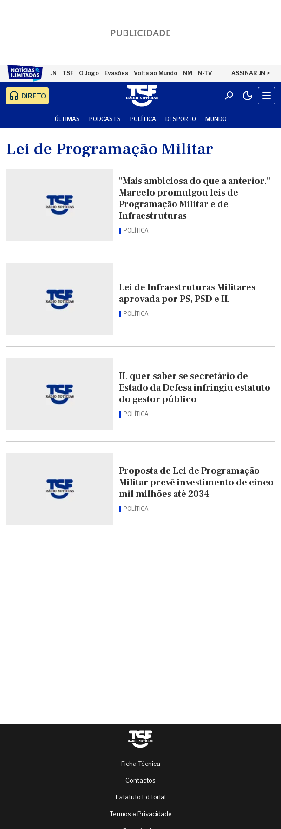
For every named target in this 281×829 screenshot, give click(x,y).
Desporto (180, 119)
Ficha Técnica (140, 763)
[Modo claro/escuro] (247, 95)
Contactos (140, 780)
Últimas (67, 119)
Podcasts (105, 119)
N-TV (205, 73)
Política (143, 119)
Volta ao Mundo (155, 73)
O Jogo (89, 73)
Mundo (216, 119)
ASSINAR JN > (250, 73)
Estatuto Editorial (141, 797)
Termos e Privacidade (141, 813)
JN (53, 73)
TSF (67, 73)
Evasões (116, 73)
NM (187, 73)
